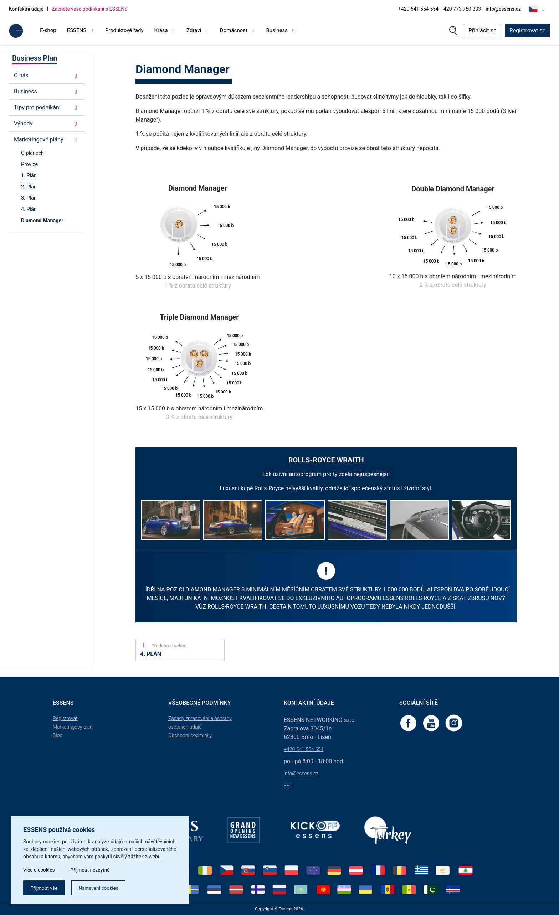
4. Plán (29, 209)
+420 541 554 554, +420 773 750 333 (439, 9)
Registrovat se (527, 30)
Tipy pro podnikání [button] (46, 107)
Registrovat (65, 718)
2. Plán (29, 187)
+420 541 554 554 (303, 749)
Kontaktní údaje (26, 9)
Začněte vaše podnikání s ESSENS (89, 9)
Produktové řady (124, 30)
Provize (29, 164)
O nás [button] (46, 75)
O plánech (32, 153)
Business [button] (46, 91)
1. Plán (29, 175)
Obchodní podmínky (190, 735)
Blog (57, 735)
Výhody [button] (46, 123)
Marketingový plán (73, 727)
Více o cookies (39, 869)
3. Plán (29, 198)
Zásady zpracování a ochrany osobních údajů (200, 722)
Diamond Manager (42, 221)
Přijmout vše (44, 887)
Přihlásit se (482, 30)
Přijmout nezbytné (92, 869)
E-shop (48, 30)
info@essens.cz (503, 9)
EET (288, 786)
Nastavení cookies (100, 887)
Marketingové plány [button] (46, 139)
